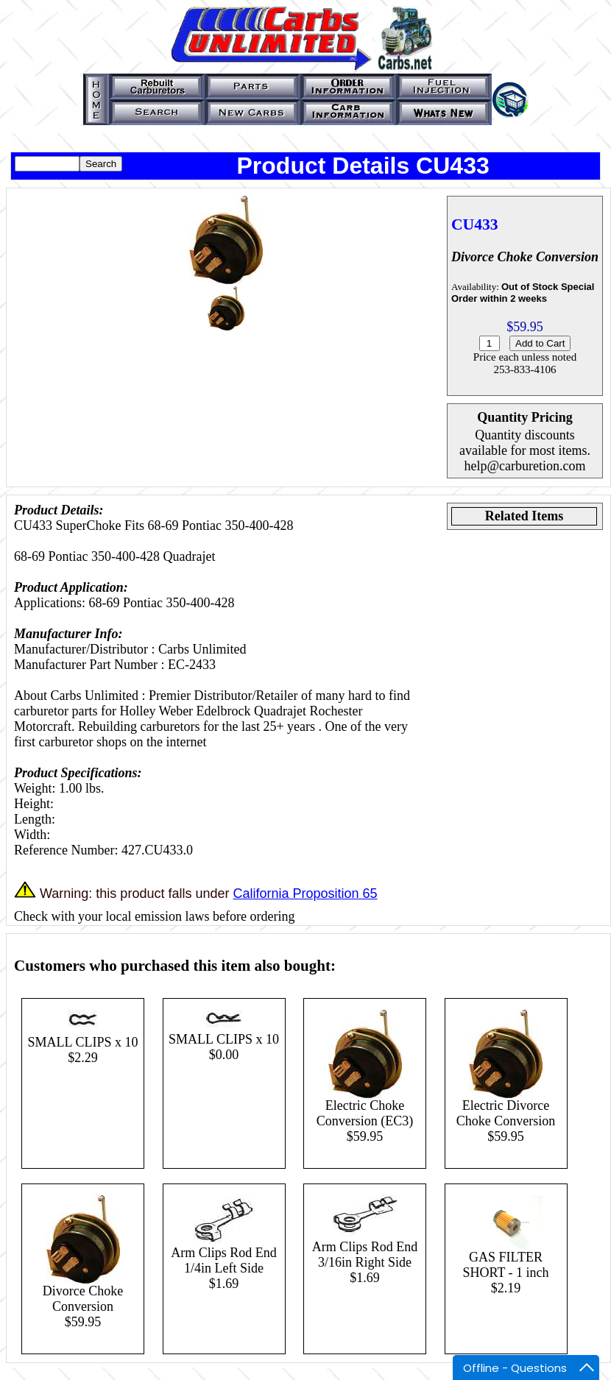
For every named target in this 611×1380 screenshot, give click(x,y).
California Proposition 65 (305, 893)
